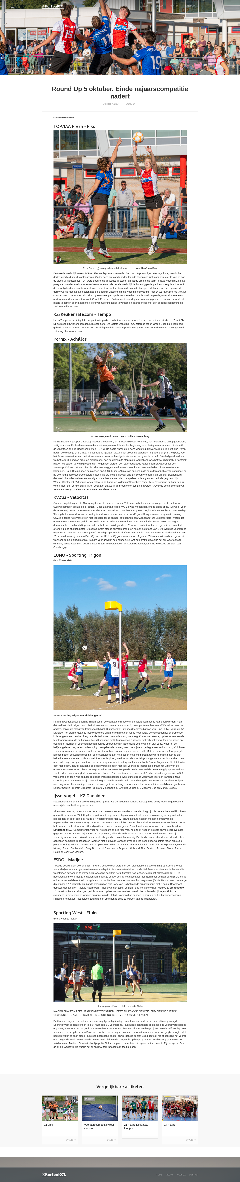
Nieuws (170, 1175)
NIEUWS (159, 6)
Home (145, 6)
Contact (190, 6)
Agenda (174, 6)
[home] (53, 6)
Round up (130, 103)
